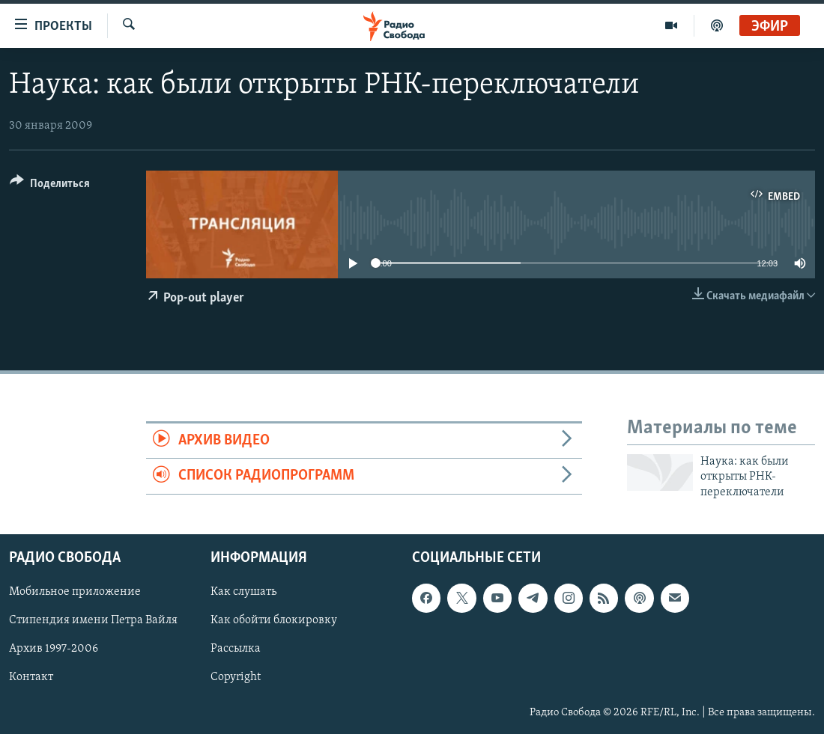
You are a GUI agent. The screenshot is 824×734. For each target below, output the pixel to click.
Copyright (235, 678)
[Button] (50, 186)
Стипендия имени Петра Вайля (93, 620)
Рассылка (235, 649)
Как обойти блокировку (273, 620)
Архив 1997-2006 (53, 649)
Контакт (31, 678)
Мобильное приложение (75, 592)
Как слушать (243, 592)
